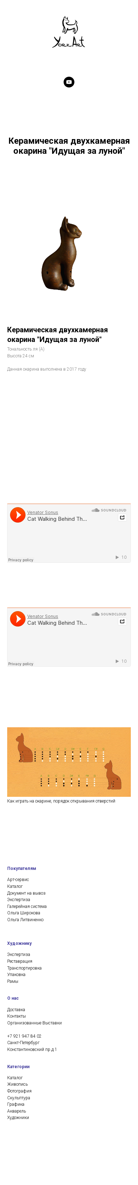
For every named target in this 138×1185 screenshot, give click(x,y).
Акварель (16, 1019)
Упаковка (16, 882)
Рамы (12, 889)
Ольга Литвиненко (25, 827)
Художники (18, 1025)
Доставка (16, 917)
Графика (15, 1012)
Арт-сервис (18, 787)
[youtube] (69, 82)
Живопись (17, 992)
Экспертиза (18, 807)
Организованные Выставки (34, 930)
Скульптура (18, 1005)
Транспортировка (24, 876)
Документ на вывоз (26, 801)
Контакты (16, 924)
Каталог (15, 794)
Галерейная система (27, 814)
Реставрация (19, 869)
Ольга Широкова (23, 821)
